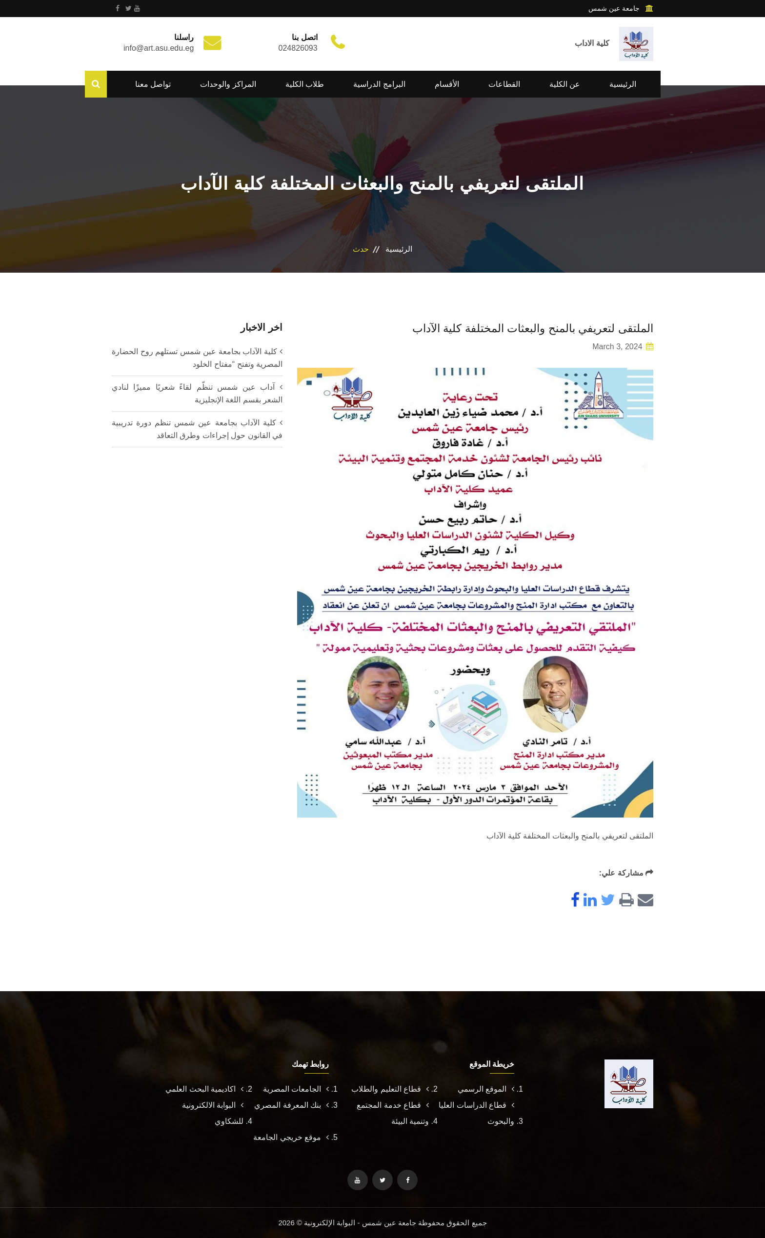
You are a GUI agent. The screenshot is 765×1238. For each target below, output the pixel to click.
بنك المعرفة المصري (291, 1105)
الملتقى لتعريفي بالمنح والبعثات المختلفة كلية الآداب (527, 328)
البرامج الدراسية (379, 84)
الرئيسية (622, 84)
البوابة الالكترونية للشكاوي (212, 1113)
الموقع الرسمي (486, 1089)
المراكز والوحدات (228, 84)
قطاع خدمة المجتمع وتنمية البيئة (393, 1113)
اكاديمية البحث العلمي (204, 1089)
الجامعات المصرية (296, 1089)
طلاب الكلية (304, 84)
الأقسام (447, 84)
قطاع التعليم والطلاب (390, 1089)
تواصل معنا (153, 84)
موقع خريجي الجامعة (291, 1137)
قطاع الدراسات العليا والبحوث (476, 1113)
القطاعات (504, 84)
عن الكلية (564, 84)
